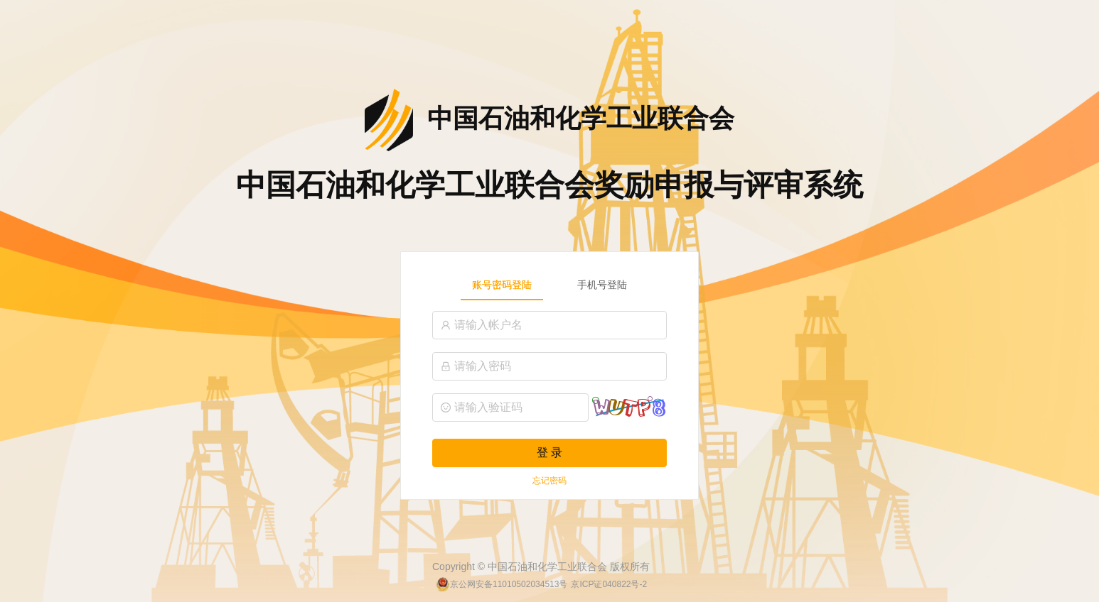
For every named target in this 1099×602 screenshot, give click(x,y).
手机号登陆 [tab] (602, 284)
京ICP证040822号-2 (609, 584)
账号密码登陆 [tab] (502, 284)
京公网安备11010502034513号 (508, 584)
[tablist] (549, 284)
